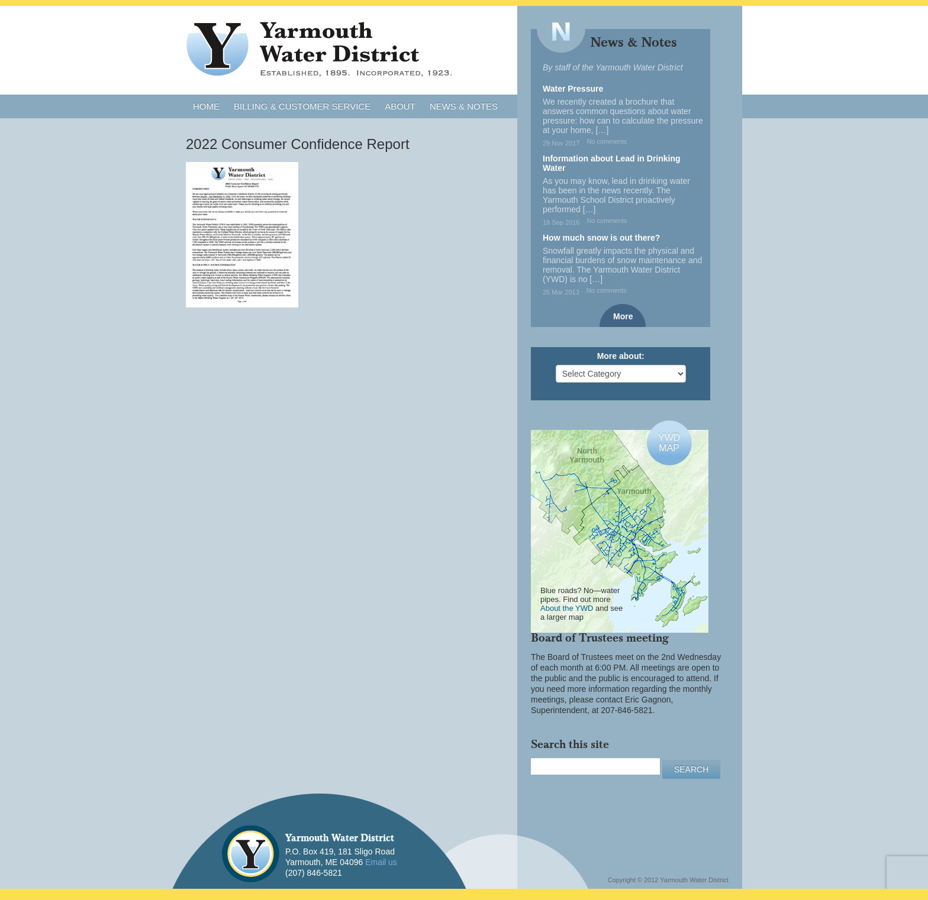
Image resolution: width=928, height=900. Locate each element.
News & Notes (464, 106)
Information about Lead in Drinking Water (612, 163)
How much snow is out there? (601, 237)
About (400, 106)
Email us (381, 862)
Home (206, 106)
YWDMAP (669, 442)
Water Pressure (573, 88)
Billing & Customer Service (302, 106)
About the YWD (566, 608)
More (623, 316)
